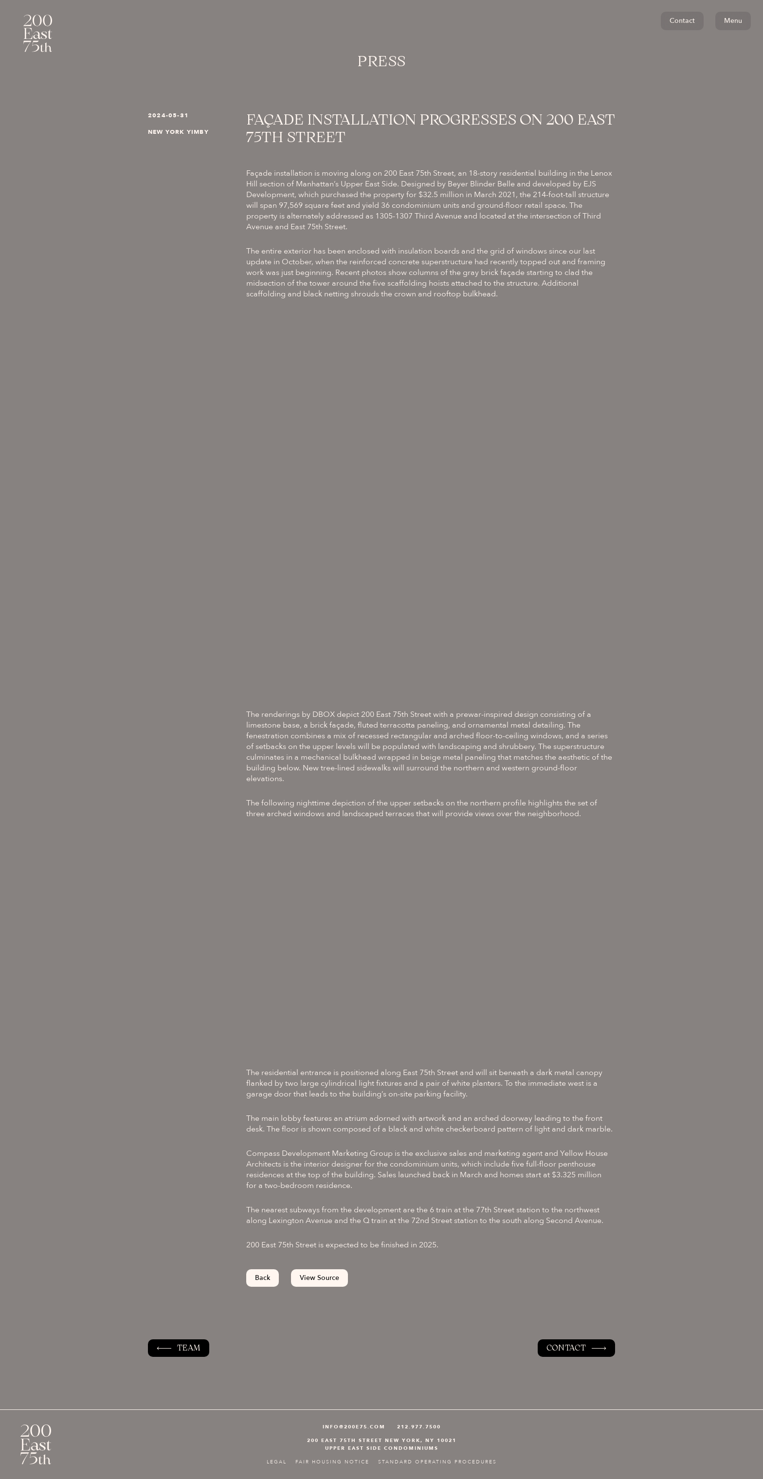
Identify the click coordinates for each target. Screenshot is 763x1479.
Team (188, 1347)
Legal (277, 1462)
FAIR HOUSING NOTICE (332, 1462)
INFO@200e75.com (354, 1426)
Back (262, 1277)
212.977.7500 (419, 1426)
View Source (319, 1277)
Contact (682, 20)
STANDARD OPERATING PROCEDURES (437, 1462)
